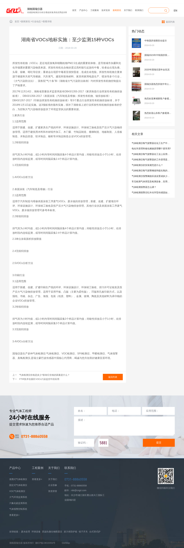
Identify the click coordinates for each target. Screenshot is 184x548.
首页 (74, 10)
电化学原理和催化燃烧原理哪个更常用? (151, 148)
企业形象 (52, 485)
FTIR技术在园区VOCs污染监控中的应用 (39, 379)
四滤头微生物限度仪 (52, 531)
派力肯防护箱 (70, 531)
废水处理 (25, 531)
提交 (158, 442)
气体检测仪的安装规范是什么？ (147, 165)
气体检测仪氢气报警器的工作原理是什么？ (153, 159)
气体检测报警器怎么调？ (144, 187)
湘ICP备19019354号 (45, 543)
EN (175, 10)
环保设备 (36, 531)
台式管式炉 (94, 531)
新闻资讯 (117, 10)
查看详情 (47, 21)
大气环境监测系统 (18, 497)
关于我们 (128, 10)
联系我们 (139, 10)
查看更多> (14, 515)
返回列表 (168, 21)
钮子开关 (83, 531)
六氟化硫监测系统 (18, 503)
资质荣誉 (52, 491)
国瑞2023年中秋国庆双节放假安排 (161, 55)
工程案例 (94, 10)
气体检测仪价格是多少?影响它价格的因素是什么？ (44, 375)
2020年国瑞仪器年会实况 (156, 69)
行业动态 (36, 21)
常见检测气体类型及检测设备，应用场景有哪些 (155, 181)
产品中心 (83, 10)
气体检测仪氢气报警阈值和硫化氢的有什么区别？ (156, 170)
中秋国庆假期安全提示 (155, 40)
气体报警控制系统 (18, 509)
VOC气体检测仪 (17, 491)
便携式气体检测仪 (18, 479)
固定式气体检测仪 (18, 485)
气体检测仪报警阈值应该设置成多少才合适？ (154, 176)
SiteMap (66, 543)
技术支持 (106, 10)
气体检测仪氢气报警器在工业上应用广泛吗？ (154, 154)
